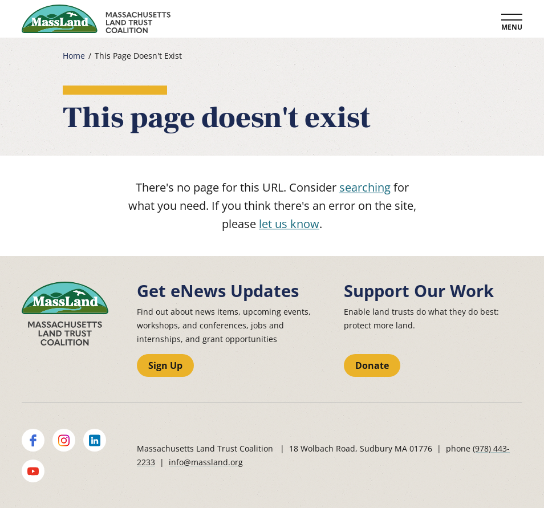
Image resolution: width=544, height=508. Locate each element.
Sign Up (165, 365)
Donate (372, 365)
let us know (289, 223)
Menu (511, 27)
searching (365, 187)
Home (74, 56)
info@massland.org (206, 462)
